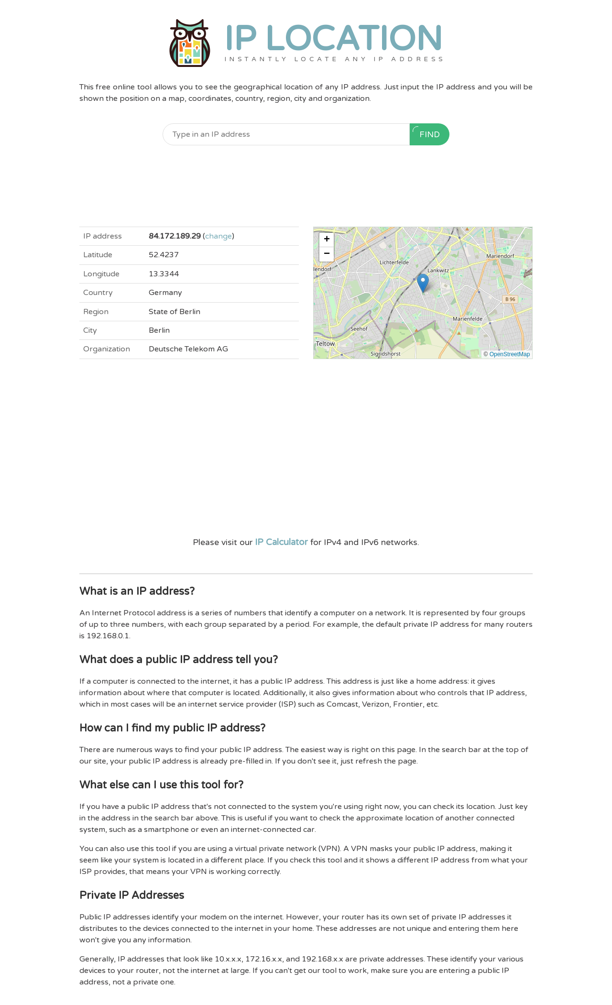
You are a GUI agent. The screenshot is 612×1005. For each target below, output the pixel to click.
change (218, 236)
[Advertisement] (306, 186)
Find (426, 133)
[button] (423, 283)
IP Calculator (281, 542)
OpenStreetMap (510, 354)
